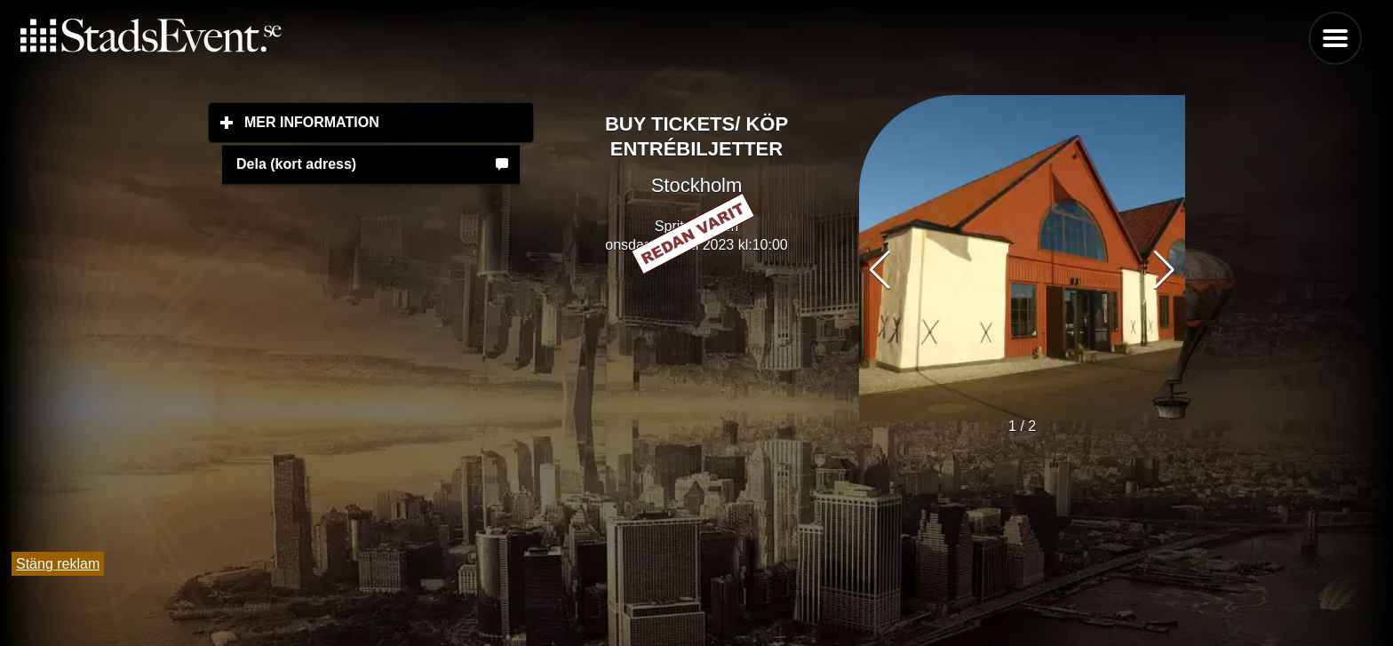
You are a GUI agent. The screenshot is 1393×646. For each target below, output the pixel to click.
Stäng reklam (58, 563)
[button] (1164, 270)
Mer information (389, 122)
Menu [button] (1335, 38)
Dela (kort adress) (296, 163)
